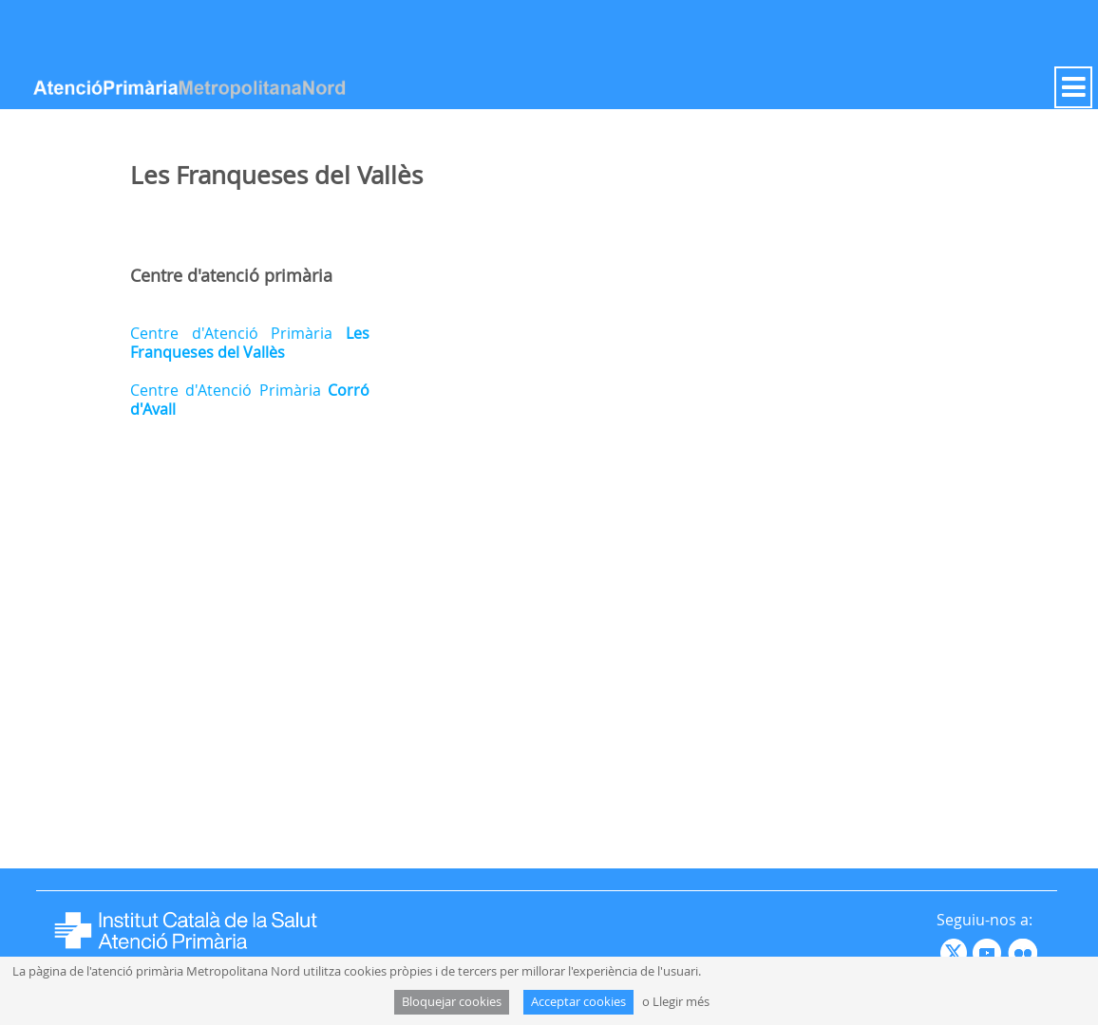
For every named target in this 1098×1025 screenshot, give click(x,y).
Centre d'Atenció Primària (249, 343)
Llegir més (681, 1002)
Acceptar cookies (578, 1002)
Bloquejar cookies (452, 1002)
